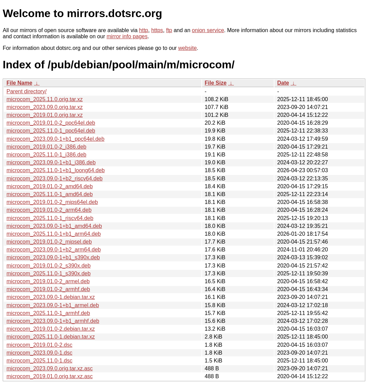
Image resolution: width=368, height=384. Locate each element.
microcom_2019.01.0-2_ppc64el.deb (50, 123)
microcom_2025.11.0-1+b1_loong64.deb (55, 170)
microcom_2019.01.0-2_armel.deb (48, 281)
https (157, 30)
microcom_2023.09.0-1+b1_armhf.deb (52, 321)
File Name (19, 83)
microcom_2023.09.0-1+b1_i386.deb (51, 162)
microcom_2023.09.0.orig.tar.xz (44, 107)
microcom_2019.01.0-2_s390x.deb (48, 266)
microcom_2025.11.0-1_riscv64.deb (49, 218)
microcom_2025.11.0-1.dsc (39, 361)
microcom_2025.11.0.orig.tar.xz (44, 99)
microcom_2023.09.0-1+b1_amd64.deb (54, 226)
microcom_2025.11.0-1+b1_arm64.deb (53, 234)
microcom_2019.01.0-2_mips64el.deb (52, 202)
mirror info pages (127, 36)
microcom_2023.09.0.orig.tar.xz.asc (49, 368)
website (187, 48)
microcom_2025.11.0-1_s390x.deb (48, 273)
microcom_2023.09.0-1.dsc (39, 353)
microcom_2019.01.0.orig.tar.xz (44, 115)
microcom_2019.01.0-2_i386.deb (46, 147)
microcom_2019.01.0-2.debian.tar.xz (50, 329)
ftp (169, 30)
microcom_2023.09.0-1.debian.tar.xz (50, 297)
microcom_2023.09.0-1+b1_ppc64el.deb (55, 139)
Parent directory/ (26, 91)
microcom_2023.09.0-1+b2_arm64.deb (53, 249)
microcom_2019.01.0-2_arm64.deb (48, 210)
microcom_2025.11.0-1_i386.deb (46, 154)
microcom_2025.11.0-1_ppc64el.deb (50, 131)
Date (283, 83)
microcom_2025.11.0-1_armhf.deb (48, 313)
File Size (216, 83)
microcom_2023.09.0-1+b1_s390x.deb (53, 257)
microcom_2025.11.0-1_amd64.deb (49, 194)
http (143, 30)
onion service (208, 30)
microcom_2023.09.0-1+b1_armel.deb (52, 305)
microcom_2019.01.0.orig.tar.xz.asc (49, 376)
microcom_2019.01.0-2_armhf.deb (48, 289)
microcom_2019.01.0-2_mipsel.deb (49, 242)
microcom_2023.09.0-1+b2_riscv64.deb (54, 178)
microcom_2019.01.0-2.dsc (39, 345)
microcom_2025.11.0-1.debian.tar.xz (50, 337)
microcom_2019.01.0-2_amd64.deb (49, 186)
